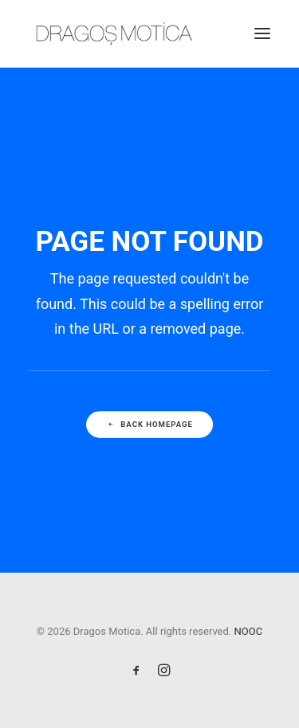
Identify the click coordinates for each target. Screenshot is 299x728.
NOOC (248, 631)
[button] (262, 33)
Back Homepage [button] (149, 424)
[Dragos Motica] (114, 33)
